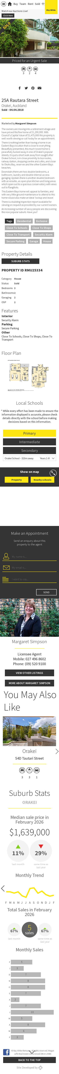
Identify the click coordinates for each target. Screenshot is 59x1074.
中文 (44, 4)
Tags (9, 221)
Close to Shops (41, 228)
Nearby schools (42, 479)
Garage (34, 241)
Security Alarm (44, 234)
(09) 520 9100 (35, 663)
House (47, 241)
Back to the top (29, 1060)
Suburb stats (20, 261)
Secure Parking (15, 241)
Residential (24, 221)
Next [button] (57, 751)
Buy (15, 4)
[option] (29, 375)
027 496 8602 (35, 658)
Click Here (8, 15)
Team (22, 4)
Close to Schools (16, 228)
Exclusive (41, 221)
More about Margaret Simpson (29, 683)
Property (16, 479)
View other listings (29, 673)
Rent (30, 4)
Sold (37, 4)
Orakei (29, 751)
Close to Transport (18, 234)
